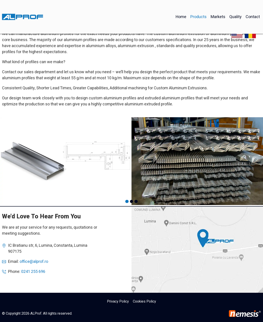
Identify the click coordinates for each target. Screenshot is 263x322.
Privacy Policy (118, 301)
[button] (126, 201)
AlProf (197, 250)
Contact (253, 6)
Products (198, 6)
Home (181, 6)
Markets (218, 6)
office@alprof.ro (34, 262)
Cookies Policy (144, 301)
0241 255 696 (33, 272)
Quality (235, 6)
